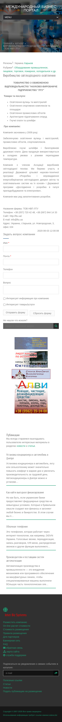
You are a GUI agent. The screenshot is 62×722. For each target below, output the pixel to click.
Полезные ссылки (12, 680)
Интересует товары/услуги (19, 304)
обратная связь (13, 648)
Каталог (19, 43)
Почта (7, 256)
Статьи (7, 684)
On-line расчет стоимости (16, 626)
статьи (31, 446)
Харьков (28, 63)
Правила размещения (15, 633)
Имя (6, 243)
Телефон (8, 269)
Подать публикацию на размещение (22, 691)
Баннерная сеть (11, 640)
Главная (7, 43)
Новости (7, 687)
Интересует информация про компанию (26, 298)
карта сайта (11, 651)
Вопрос (7, 282)
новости (21, 446)
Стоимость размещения (16, 629)
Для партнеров (11, 637)
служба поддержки (14, 655)
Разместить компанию (15, 622)
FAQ (5, 644)
